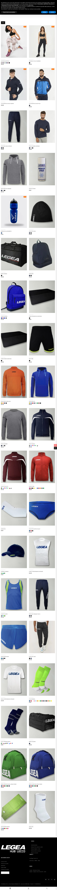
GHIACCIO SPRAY (32, 188)
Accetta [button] (52, 12)
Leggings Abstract (5, 61)
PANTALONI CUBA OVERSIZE (6, 146)
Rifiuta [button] (44, 12)
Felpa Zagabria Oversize (34, 146)
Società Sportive (34, 845)
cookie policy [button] (30, 5)
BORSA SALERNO (32, 741)
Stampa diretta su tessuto (36, 850)
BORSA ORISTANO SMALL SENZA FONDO (8, 784)
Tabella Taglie (3, 867)
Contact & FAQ (4, 861)
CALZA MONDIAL (32, 699)
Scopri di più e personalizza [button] (9, 12)
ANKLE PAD (31, 826)
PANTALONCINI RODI (5, 656)
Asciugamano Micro (5, 826)
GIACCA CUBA (31, 486)
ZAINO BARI (31, 273)
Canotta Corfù (4, 614)
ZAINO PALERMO (4, 316)
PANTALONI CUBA (32, 656)
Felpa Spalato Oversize (6, 188)
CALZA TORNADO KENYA (5, 741)
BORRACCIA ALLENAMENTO (6, 231)
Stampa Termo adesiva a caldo (37, 847)
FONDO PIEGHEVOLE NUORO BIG (35, 316)
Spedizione (3, 865)
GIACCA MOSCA (32, 443)
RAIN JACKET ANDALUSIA (6, 401)
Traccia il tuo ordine (4, 863)
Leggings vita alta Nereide (35, 61)
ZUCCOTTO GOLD (32, 231)
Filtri (3, 22)
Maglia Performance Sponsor (7, 699)
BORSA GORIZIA (4, 273)
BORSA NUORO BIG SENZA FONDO (35, 784)
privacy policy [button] (47, 2)
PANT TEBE (31, 358)
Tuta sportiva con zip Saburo (7, 103)
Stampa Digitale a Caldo (35, 848)
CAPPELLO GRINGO (4, 571)
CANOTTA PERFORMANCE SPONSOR (36, 571)
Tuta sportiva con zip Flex (34, 103)
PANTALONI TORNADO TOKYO (34, 614)
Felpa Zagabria (4, 443)
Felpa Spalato (32, 401)
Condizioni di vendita (5, 869)
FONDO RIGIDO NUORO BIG (6, 358)
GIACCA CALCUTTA (4, 486)
